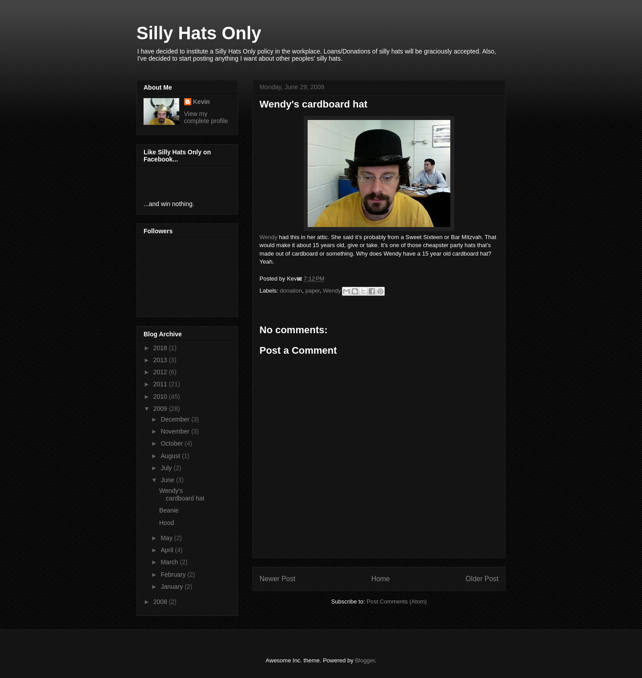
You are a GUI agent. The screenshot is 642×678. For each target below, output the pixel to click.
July (166, 467)
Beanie (169, 510)
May (167, 538)
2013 (161, 360)
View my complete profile (206, 117)
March (170, 562)
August (170, 455)
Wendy (268, 237)
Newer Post (277, 579)
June (168, 480)
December (175, 419)
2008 (161, 601)
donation (291, 290)
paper (312, 290)
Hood (166, 522)
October (172, 443)
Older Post (481, 579)
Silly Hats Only (198, 33)
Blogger (364, 660)
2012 (161, 372)
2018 (161, 347)
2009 (161, 408)
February (173, 574)
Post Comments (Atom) (396, 601)
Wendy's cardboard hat (181, 494)
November (175, 431)
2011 (161, 384)
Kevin (201, 101)
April (167, 550)
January (172, 586)
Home (380, 579)
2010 (161, 396)
